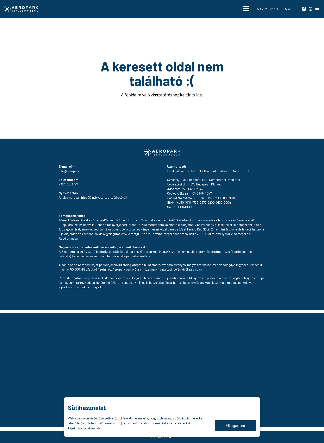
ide (199, 94)
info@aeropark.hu (71, 171)
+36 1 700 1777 (68, 184)
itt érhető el (118, 197)
